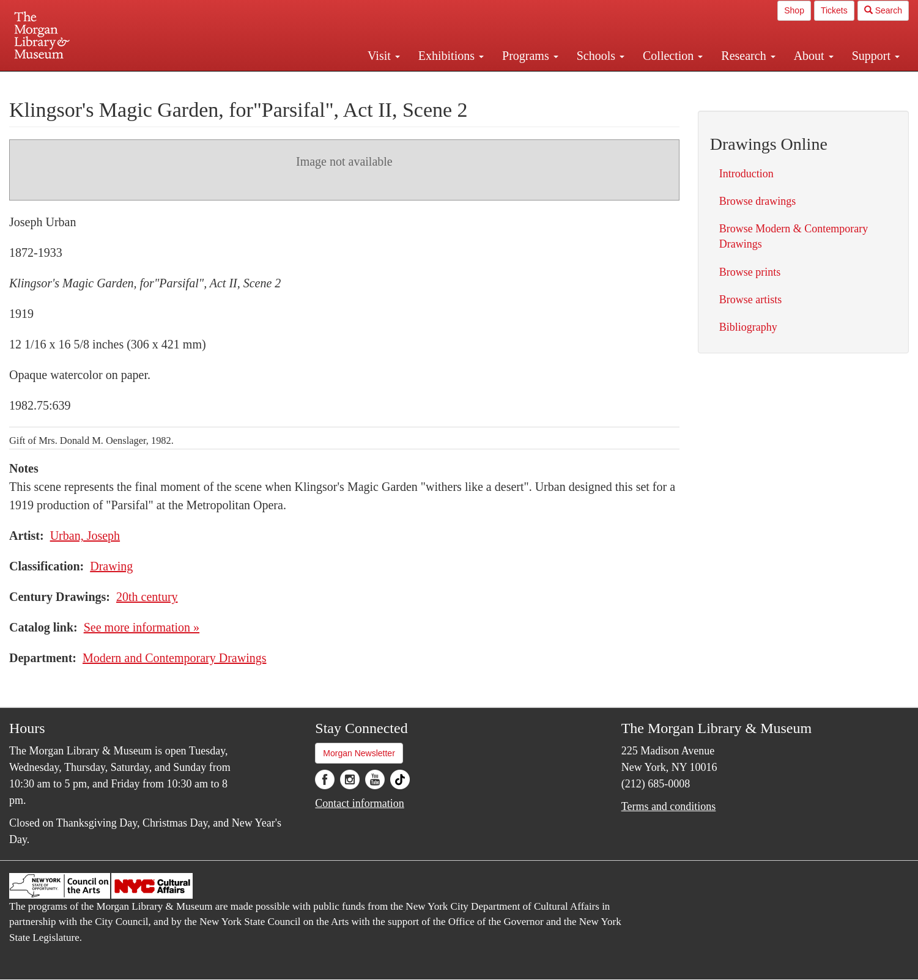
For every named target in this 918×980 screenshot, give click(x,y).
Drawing (111, 566)
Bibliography (748, 327)
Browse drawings (757, 201)
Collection (673, 55)
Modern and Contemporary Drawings (175, 658)
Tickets (834, 10)
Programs (530, 55)
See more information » (141, 627)
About (814, 55)
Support (876, 55)
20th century (147, 596)
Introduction (746, 174)
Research (748, 55)
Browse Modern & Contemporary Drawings (793, 236)
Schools (600, 55)
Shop (794, 10)
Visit (384, 55)
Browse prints (750, 272)
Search (883, 10)
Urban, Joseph (85, 535)
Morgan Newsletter (359, 753)
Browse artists (750, 299)
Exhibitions (451, 55)
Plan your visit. (313, 82)
